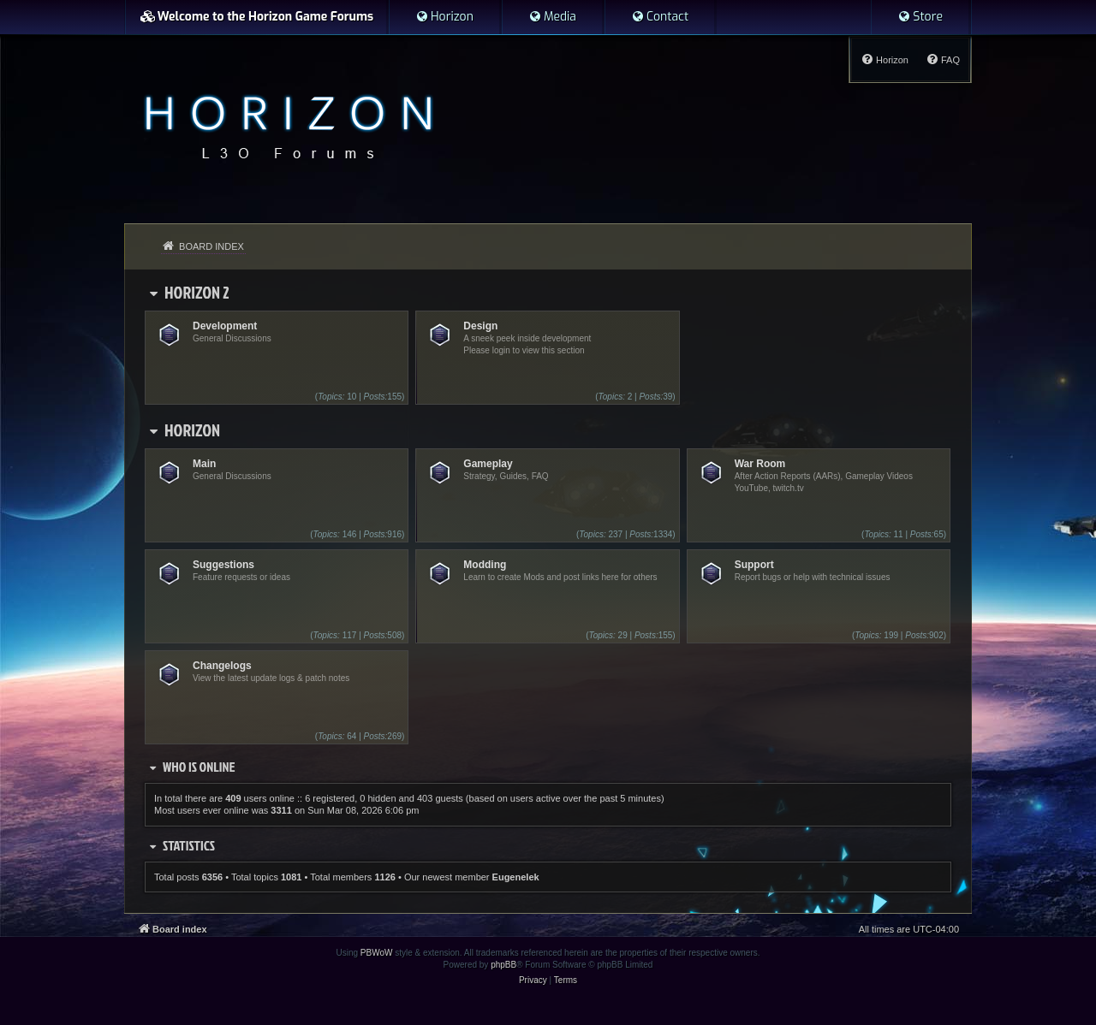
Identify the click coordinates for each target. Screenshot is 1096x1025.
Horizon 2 (196, 292)
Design (480, 326)
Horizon (192, 429)
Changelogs (222, 666)
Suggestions (223, 565)
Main (204, 464)
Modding (484, 565)
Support (754, 565)
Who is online (199, 766)
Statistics (189, 845)
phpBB (503, 964)
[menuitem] (444, 17)
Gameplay (487, 464)
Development (225, 326)
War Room (760, 464)
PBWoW (376, 952)
